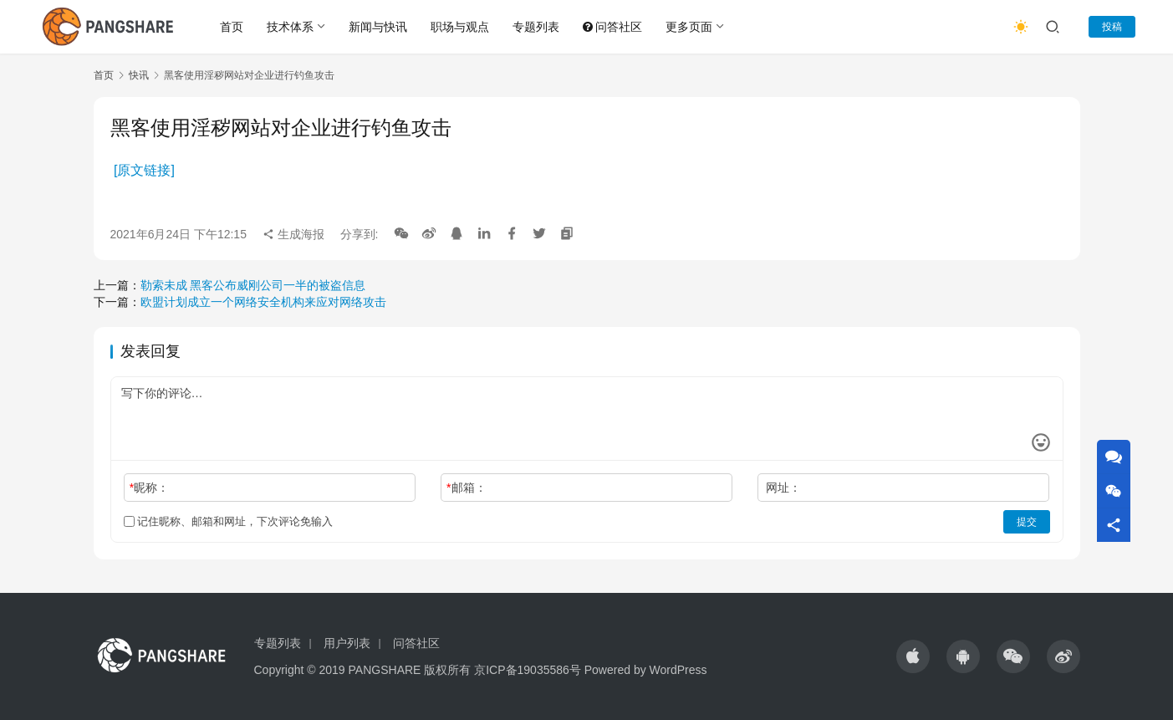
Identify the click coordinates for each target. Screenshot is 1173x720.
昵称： (149, 487)
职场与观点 (460, 26)
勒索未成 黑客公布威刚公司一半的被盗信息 (253, 285)
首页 (231, 26)
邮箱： (466, 487)
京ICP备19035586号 (527, 670)
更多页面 (689, 26)
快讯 (139, 75)
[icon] (913, 656)
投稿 (1112, 27)
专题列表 (536, 26)
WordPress (678, 670)
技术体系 (290, 26)
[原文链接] (144, 170)
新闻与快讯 (378, 26)
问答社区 (612, 27)
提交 (1027, 522)
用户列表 (347, 643)
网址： (783, 487)
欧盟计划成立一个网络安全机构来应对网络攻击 (263, 302)
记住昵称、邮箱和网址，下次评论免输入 (229, 521)
